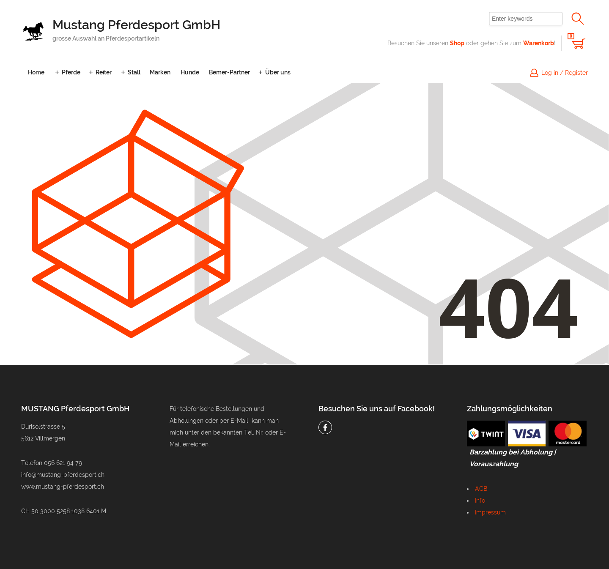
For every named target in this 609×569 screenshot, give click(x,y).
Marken (160, 72)
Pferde (71, 72)
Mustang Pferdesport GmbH (136, 24)
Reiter (104, 72)
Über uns (278, 72)
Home (36, 72)
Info (480, 500)
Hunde (190, 72)
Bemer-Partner (229, 72)
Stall (134, 72)
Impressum (490, 512)
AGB (481, 488)
